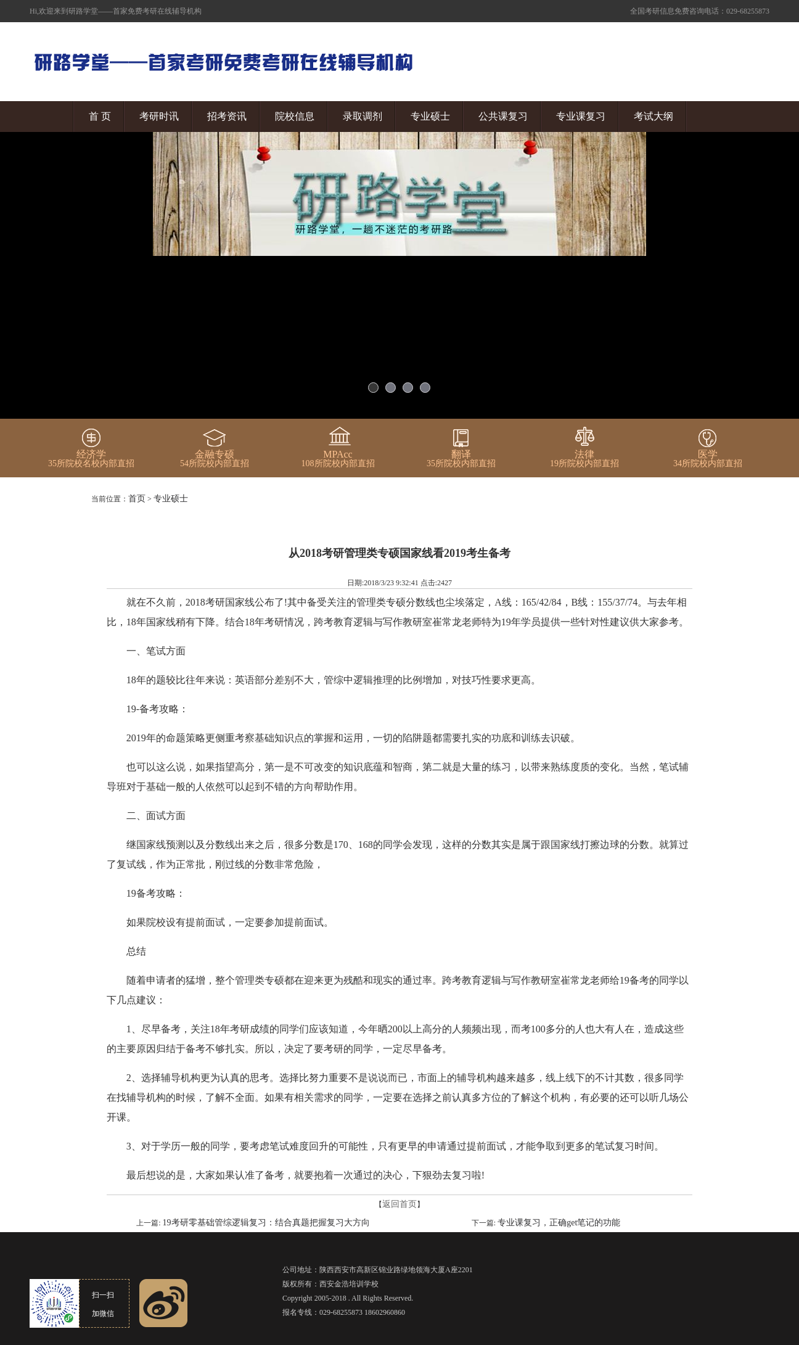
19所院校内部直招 (584, 459)
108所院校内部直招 (338, 459)
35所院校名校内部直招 (91, 459)
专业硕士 (430, 116)
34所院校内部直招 (707, 459)
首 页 (100, 116)
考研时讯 (159, 116)
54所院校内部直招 (214, 459)
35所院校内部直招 (461, 459)
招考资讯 (227, 116)
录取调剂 (362, 116)
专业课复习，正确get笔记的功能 (559, 1222)
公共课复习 (503, 116)
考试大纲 (653, 116)
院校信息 (294, 116)
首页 (136, 498)
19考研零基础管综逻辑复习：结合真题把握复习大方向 (266, 1222)
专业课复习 (580, 116)
